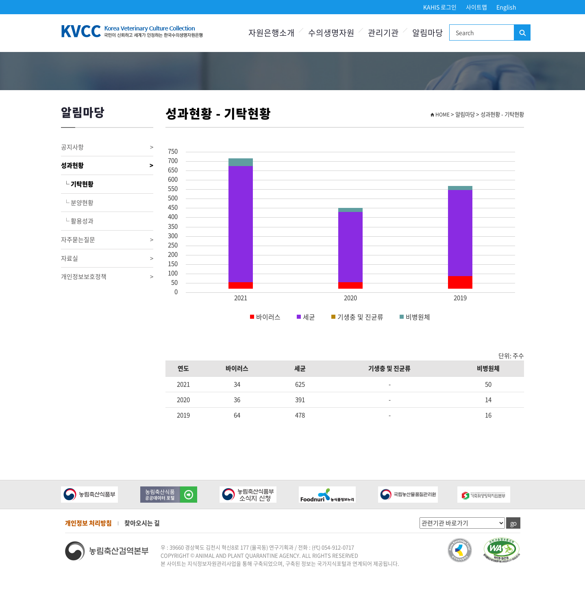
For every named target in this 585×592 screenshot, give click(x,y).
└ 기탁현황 (77, 183)
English (506, 7)
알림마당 (427, 33)
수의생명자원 (331, 33)
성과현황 (107, 165)
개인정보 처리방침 (88, 523)
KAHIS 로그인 (440, 7)
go (513, 523)
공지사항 (107, 147)
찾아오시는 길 (142, 523)
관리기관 (383, 33)
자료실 (107, 258)
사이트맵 (476, 7)
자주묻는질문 (107, 240)
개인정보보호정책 (107, 277)
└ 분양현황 (77, 202)
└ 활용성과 (77, 220)
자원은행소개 (271, 33)
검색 (522, 33)
